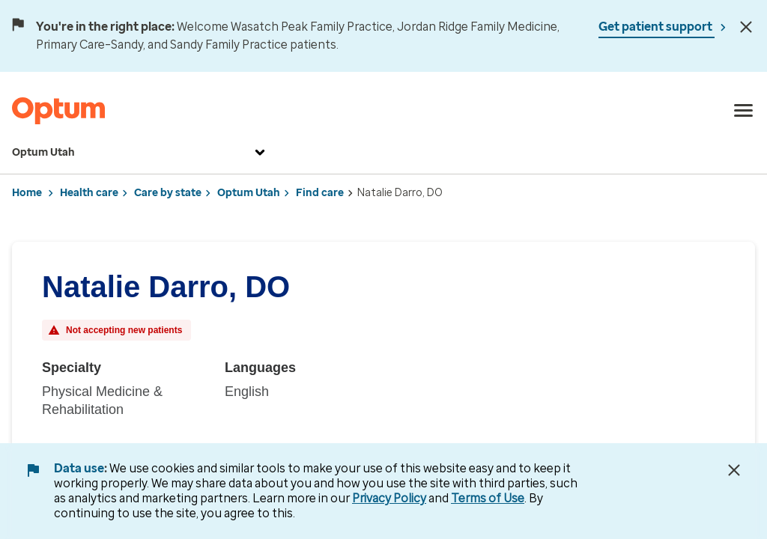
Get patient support (656, 26)
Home (27, 192)
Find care (320, 192)
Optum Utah (140, 153)
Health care (89, 192)
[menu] (744, 110)
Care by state (167, 192)
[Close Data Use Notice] (734, 470)
